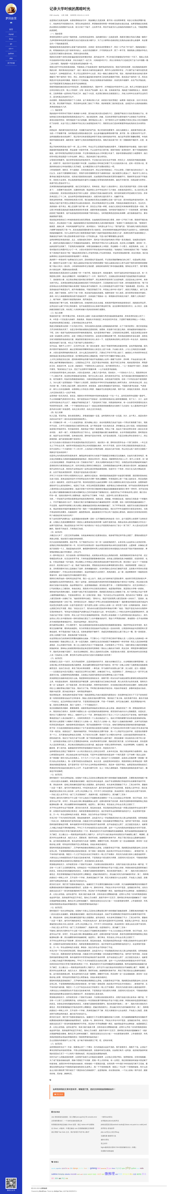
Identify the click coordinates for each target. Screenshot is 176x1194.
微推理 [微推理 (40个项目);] (110, 1173)
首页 (11, 29)
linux (11, 39)
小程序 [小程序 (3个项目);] (99, 1174)
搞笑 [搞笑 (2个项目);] (116, 1174)
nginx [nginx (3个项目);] (123, 1168)
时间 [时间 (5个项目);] (120, 1174)
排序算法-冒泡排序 (107, 1128)
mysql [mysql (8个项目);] (118, 1168)
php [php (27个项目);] (128, 1168)
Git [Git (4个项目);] (89, 1168)
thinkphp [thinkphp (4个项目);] (61, 1174)
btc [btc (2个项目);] (68, 1168)
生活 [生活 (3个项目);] (134, 1174)
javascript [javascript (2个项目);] (103, 1168)
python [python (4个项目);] (133, 1168)
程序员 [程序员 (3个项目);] (139, 1174)
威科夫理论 (105, 1140)
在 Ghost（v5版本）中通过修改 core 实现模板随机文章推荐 (72, 1128)
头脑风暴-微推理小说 (108, 1136)
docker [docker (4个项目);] (81, 1168)
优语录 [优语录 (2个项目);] (85, 1174)
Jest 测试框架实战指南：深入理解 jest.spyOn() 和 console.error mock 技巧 (78, 1117)
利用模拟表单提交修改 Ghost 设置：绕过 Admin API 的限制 (72, 1124)
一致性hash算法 (106, 1117)
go (11, 44)
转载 (66, 15)
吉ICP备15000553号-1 (70, 1191)
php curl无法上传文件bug (110, 1132)
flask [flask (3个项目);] (85, 1168)
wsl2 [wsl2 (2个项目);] (81, 1174)
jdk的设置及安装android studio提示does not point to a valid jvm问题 (125, 1124)
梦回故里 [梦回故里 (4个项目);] (126, 1174)
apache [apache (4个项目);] (64, 1168)
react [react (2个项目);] (138, 1168)
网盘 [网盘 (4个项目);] (63, 1178)
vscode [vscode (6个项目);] (73, 1174)
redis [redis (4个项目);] (142, 1168)
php (11, 58)
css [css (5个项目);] (71, 1168)
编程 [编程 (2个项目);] (60, 1178)
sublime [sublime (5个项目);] (54, 1174)
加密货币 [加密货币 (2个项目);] (90, 1174)
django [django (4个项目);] (75, 1168)
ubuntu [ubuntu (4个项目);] (67, 1174)
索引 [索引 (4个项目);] (53, 1178)
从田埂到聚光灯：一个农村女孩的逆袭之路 (66, 1121)
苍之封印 (104, 1143)
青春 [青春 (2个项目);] (66, 1178)
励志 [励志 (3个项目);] (94, 1174)
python (11, 53)
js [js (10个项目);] (107, 1168)
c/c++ (11, 49)
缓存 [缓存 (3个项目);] (56, 1178)
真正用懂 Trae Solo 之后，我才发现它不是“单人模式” (70, 1132)
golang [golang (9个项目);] (93, 1168)
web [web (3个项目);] (78, 1174)
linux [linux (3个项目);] (113, 1168)
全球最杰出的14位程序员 (110, 1121)
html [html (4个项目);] (98, 1168)
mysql (11, 34)
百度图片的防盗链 (107, 1151)
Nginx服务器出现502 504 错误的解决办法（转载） (119, 1147)
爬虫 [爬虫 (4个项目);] (131, 1174)
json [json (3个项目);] (110, 1168)
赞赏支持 (58, 1094)
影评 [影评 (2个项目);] (103, 1174)
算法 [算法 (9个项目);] (144, 1174)
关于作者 (11, 63)
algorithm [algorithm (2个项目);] (58, 1168)
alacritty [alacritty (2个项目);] (53, 1168)
